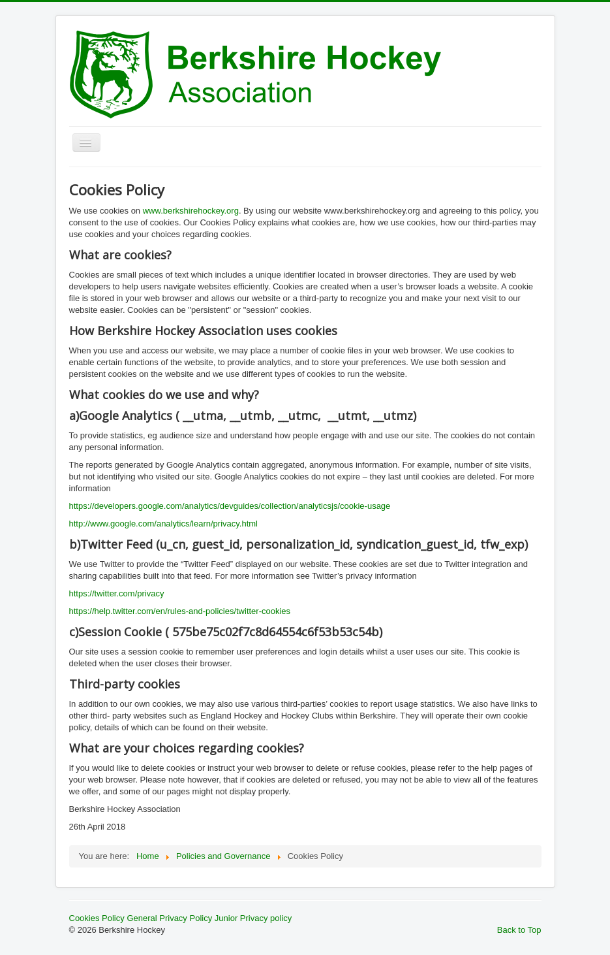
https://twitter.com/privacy (116, 593)
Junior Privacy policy (253, 918)
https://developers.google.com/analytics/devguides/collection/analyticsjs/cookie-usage (230, 506)
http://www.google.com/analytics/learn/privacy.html (163, 523)
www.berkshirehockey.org (191, 211)
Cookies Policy (97, 918)
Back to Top (519, 930)
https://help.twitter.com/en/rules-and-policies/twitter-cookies (180, 611)
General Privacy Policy (169, 918)
